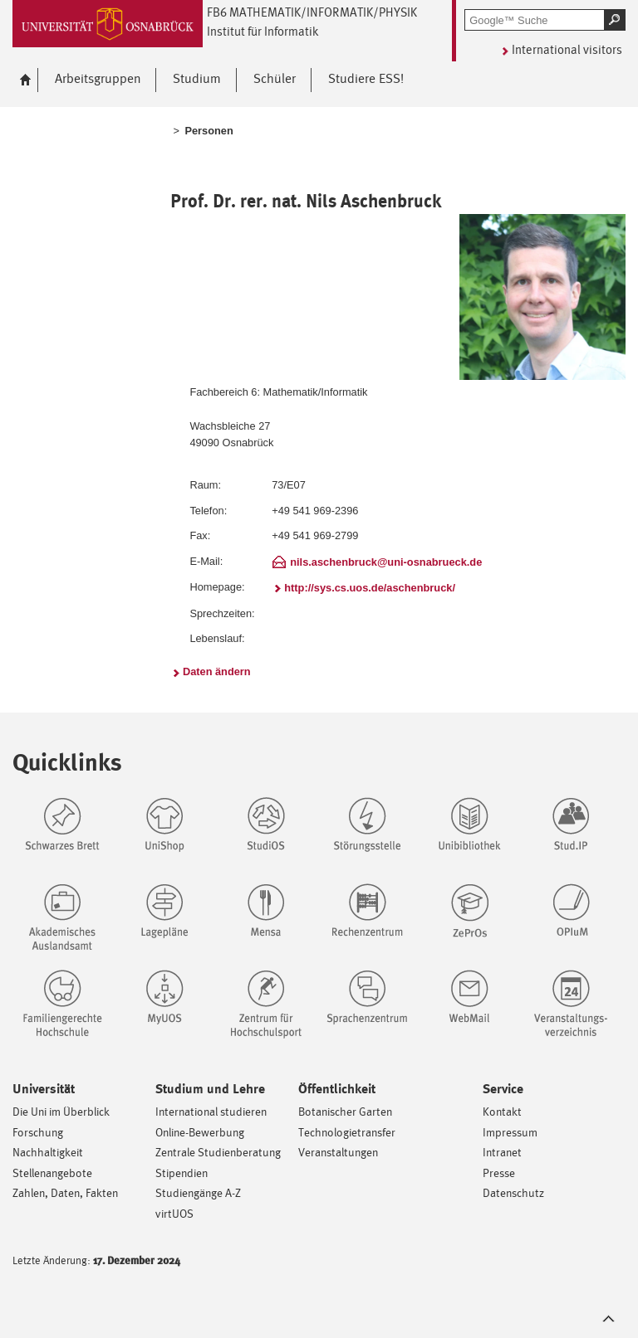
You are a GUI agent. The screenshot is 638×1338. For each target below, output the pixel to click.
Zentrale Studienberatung (218, 1152)
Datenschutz (513, 1192)
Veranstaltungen (338, 1152)
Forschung (37, 1132)
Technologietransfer (346, 1132)
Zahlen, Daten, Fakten (65, 1192)
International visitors (567, 49)
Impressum (510, 1132)
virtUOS (174, 1213)
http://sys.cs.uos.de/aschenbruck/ (369, 587)
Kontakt (502, 1111)
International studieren (211, 1111)
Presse (499, 1172)
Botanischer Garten (345, 1111)
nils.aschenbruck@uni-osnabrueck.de (386, 562)
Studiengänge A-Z (198, 1192)
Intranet (502, 1152)
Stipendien (181, 1172)
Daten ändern (217, 671)
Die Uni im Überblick (61, 1111)
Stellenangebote (52, 1172)
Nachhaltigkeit (47, 1152)
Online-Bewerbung (199, 1132)
